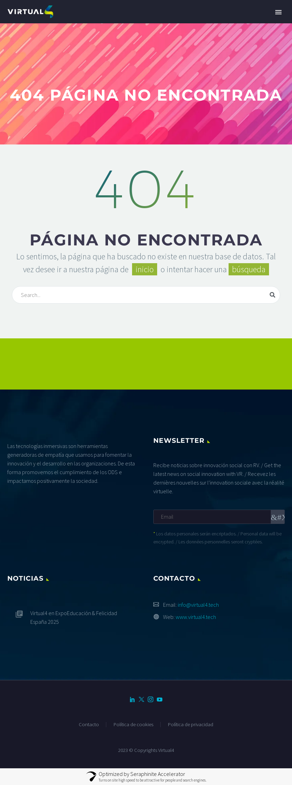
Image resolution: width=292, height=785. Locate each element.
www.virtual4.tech (196, 616)
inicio (145, 269)
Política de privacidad (190, 724)
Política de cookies (133, 724)
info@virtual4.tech (198, 604)
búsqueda (249, 269)
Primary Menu (278, 12)
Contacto (89, 724)
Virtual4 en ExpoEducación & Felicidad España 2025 (73, 617)
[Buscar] (146, 295)
